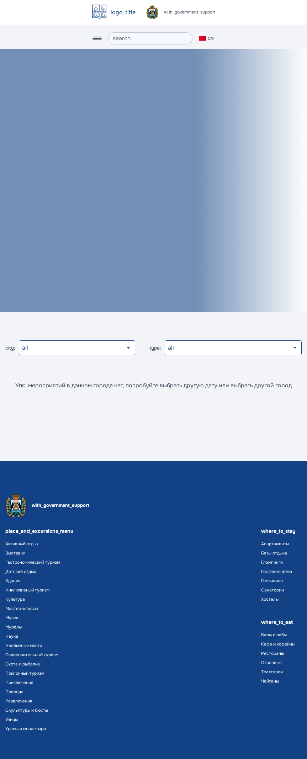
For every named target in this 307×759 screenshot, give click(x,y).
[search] (150, 38)
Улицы (11, 719)
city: (10, 348)
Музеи (11, 618)
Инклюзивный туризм (27, 590)
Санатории (272, 590)
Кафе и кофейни (278, 644)
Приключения (19, 682)
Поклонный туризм (24, 673)
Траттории (272, 672)
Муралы (13, 627)
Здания (12, 581)
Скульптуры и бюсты (26, 710)
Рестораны (272, 653)
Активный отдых (21, 544)
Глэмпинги (272, 562)
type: (155, 348)
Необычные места (23, 645)
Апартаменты (275, 544)
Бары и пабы (274, 635)
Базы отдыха (274, 553)
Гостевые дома (276, 571)
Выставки (15, 553)
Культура (15, 599)
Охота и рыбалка (22, 664)
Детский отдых (20, 571)
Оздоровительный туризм (31, 655)
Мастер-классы (21, 608)
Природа (14, 692)
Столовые (271, 662)
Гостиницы (272, 581)
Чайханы (270, 681)
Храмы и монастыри (25, 729)
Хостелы (270, 599)
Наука (11, 636)
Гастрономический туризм (32, 562)
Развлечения (18, 701)
